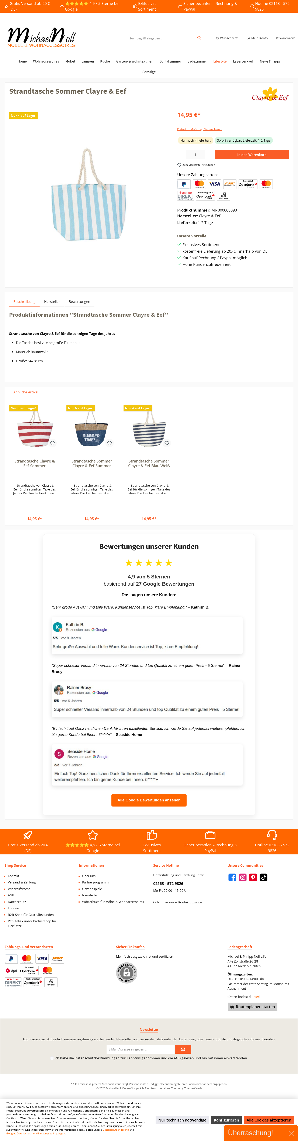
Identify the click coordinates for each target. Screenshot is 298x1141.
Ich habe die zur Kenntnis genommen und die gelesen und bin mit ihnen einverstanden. (151, 1058)
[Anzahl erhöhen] (209, 159)
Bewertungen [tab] (79, 306)
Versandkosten (138, 1084)
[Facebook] (232, 877)
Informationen (91, 865)
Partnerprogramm (95, 882)
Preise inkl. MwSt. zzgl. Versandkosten (199, 134)
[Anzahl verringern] (181, 159)
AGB (11, 895)
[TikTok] (263, 877)
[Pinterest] (253, 877)
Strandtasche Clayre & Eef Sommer (34, 468)
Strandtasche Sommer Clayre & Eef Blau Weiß (149, 468)
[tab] (24, 306)
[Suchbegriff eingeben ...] (146, 40)
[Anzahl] (195, 159)
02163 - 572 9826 (168, 883)
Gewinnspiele (92, 889)
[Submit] (182, 1049)
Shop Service (15, 865)
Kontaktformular (190, 902)
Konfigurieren (226, 1120)
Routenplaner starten (252, 1006)
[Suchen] (199, 40)
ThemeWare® (193, 1088)
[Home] (22, 66)
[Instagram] (242, 877)
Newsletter (90, 895)
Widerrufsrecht (19, 889)
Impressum (16, 908)
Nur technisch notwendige (182, 1120)
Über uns (89, 876)
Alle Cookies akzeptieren (269, 1120)
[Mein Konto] (257, 40)
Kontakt (13, 876)
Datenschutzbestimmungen (97, 1058)
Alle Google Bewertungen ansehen (148, 805)
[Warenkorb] (284, 40)
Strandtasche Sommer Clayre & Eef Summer (92, 468)
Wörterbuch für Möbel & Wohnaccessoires (113, 902)
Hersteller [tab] (52, 306)
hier (256, 997)
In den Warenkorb (252, 159)
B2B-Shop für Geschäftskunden (31, 915)
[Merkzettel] (227, 40)
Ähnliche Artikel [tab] (25, 397)
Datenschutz (17, 902)
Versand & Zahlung (22, 882)
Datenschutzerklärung (116, 1129)
